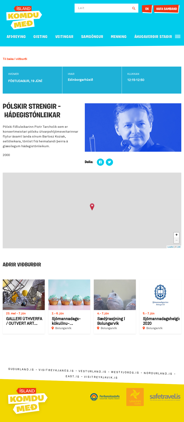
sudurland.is (21, 369)
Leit (81, 8)
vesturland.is (93, 371)
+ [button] (176, 235)
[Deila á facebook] (100, 162)
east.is (73, 376)
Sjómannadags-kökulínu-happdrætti (66, 321)
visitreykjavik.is (101, 377)
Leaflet (170, 247)
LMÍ (178, 247)
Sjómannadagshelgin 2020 (161, 321)
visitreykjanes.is (56, 371)
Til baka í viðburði (15, 59)
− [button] (176, 240)
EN (147, 9)
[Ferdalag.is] (24, 17)
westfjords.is (125, 372)
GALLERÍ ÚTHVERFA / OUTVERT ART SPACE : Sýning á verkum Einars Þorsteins (24, 321)
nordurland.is (158, 373)
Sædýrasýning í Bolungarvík (111, 321)
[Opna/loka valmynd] (177, 36)
